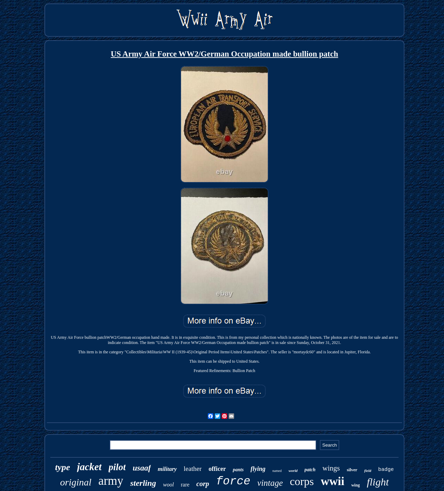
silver (352, 469)
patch (310, 469)
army (111, 481)
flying (257, 468)
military (167, 469)
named (277, 471)
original (75, 482)
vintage (270, 483)
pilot (117, 467)
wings (331, 468)
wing (355, 485)
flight (377, 482)
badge (386, 470)
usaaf (142, 468)
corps (302, 481)
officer (217, 468)
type (62, 467)
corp (202, 484)
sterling (143, 483)
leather (193, 468)
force (233, 481)
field (367, 470)
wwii (332, 481)
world (293, 470)
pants (238, 469)
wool (168, 485)
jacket (89, 466)
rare (185, 485)
